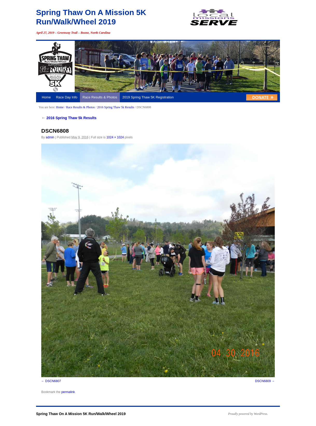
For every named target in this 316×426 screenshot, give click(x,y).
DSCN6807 (53, 381)
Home (46, 97)
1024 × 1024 (115, 137)
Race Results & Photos (100, 97)
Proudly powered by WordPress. (248, 414)
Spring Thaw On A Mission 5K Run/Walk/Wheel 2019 (81, 414)
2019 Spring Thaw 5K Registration (148, 97)
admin (50, 137)
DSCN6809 (263, 381)
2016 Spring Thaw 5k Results (115, 107)
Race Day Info (66, 97)
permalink (68, 392)
